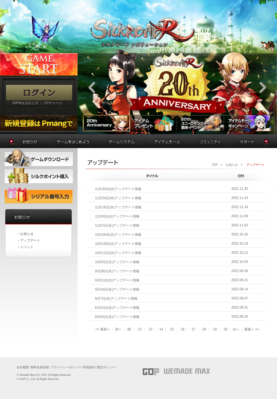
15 (172, 329)
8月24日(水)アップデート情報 (117, 317)
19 (215, 329)
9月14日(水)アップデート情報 (117, 289)
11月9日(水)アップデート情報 (117, 216)
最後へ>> (251, 329)
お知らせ (27, 234)
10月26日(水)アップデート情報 (118, 235)
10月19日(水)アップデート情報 (118, 244)
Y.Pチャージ (53, 103)
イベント (27, 247)
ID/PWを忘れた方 (25, 103)
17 (193, 329)
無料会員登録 (39, 367)
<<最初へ (102, 329)
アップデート (30, 240)
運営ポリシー (106, 367)
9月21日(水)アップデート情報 (117, 280)
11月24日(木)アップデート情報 (118, 198)
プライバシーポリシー (66, 367)
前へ (118, 329)
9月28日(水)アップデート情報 (117, 271)
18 (204, 329)
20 (225, 329)
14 (161, 329)
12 (140, 329)
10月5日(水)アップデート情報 (117, 262)
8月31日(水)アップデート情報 (117, 308)
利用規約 (89, 367)
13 (150, 329)
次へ (236, 329)
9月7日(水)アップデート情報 (116, 298)
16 (182, 329)
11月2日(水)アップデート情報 (117, 225)
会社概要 (23, 367)
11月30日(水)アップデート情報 (118, 189)
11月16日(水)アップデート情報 (118, 207)
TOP (215, 164)
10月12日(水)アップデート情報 (118, 253)
